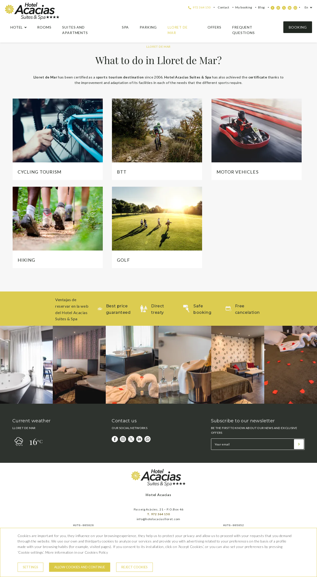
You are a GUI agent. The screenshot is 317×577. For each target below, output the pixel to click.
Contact (223, 7)
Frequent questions (243, 30)
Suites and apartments (75, 30)
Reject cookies (134, 567)
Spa (125, 27)
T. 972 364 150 (158, 514)
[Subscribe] (299, 444)
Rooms (44, 27)
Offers (214, 27)
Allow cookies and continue (79, 567)
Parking (148, 27)
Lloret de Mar (178, 30)
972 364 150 (199, 7)
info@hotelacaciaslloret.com (159, 519)
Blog (261, 7)
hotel (16, 27)
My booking (243, 7)
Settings (30, 567)
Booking (298, 27)
